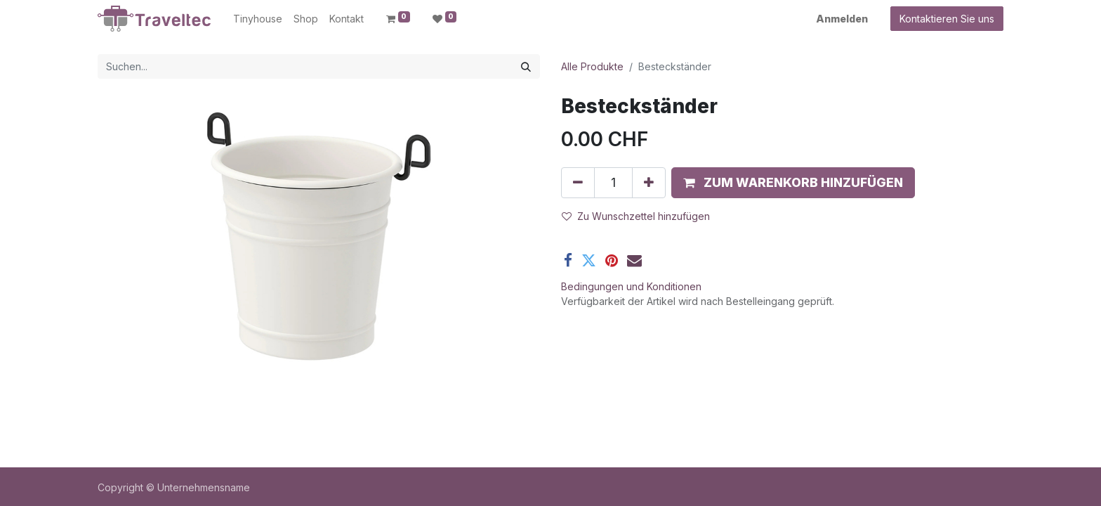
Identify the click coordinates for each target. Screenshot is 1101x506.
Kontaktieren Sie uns (946, 19)
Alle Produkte (592, 66)
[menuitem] (258, 19)
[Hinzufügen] (649, 182)
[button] (793, 182)
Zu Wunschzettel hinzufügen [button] (636, 216)
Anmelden (842, 19)
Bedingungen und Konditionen (631, 286)
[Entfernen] (578, 182)
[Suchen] (526, 66)
